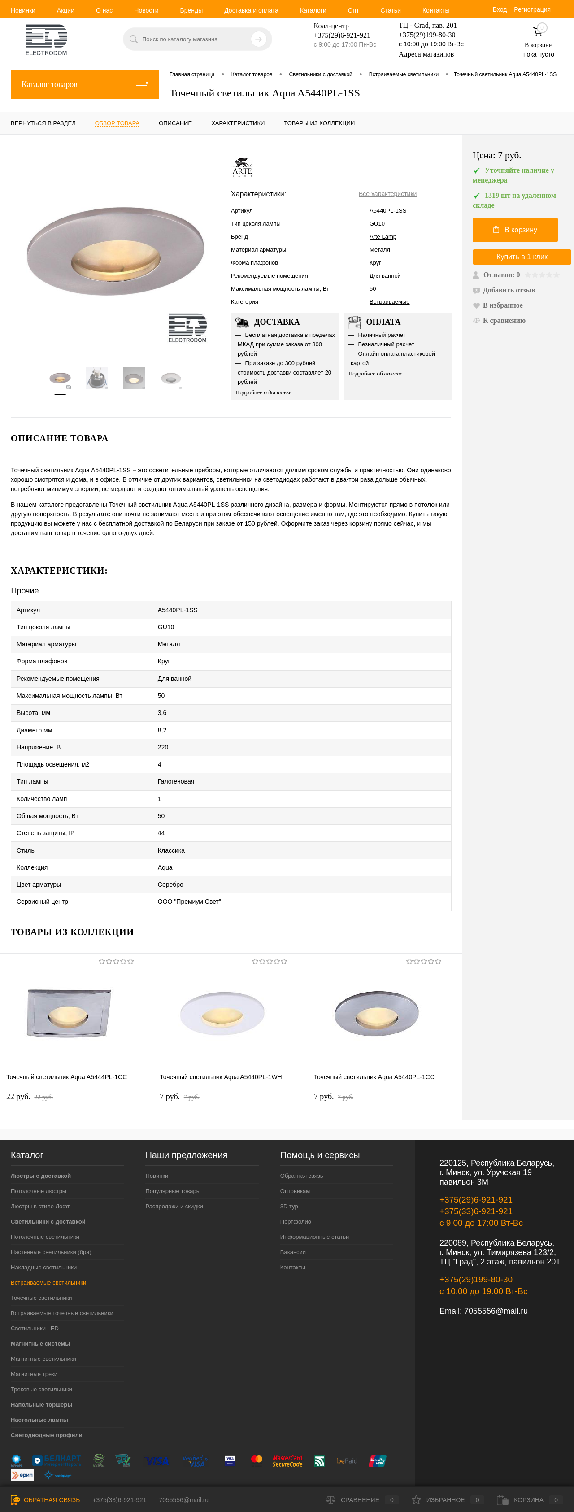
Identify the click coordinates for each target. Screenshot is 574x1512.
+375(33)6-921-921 (476, 1176)
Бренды (191, 10)
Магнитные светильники (43, 1323)
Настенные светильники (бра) (51, 1217)
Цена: (497, 155)
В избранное (498, 305)
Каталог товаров (85, 84)
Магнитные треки (34, 1339)
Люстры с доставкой (41, 1140)
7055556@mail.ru (496, 1276)
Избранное (448, 1499)
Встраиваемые (390, 301)
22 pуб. (29, 1061)
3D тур (289, 1171)
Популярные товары (172, 1156)
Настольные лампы (39, 1384)
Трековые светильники (41, 1354)
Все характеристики (388, 193)
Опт (353, 10)
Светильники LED (35, 1293)
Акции (65, 10)
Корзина (530, 1499)
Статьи (391, 10)
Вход (500, 9)
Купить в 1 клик (522, 257)
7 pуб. (179, 1061)
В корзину (515, 230)
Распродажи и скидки (174, 1171)
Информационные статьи (314, 1201)
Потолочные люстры (38, 1156)
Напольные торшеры (41, 1369)
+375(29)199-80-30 (427, 35)
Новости (146, 10)
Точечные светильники (41, 1262)
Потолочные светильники (45, 1201)
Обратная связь (301, 1140)
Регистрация (532, 9)
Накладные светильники (44, 1232)
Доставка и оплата (251, 10)
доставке (279, 392)
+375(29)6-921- (337, 35)
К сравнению (499, 320)
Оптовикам (295, 1156)
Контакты (435, 10)
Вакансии (293, 1217)
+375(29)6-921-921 (476, 1164)
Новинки (23, 10)
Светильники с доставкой (48, 1186)
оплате (393, 373)
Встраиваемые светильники (48, 1247)
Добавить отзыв (504, 290)
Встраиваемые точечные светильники (62, 1278)
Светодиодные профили (47, 1400)
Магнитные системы (40, 1308)
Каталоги (313, 10)
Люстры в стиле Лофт (40, 1171)
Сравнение (362, 1499)
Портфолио (295, 1186)
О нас (104, 10)
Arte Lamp (383, 236)
